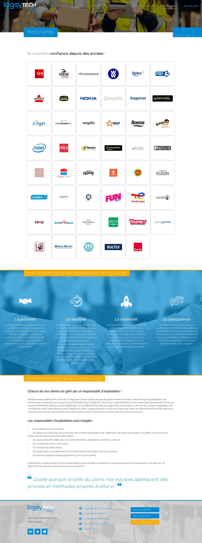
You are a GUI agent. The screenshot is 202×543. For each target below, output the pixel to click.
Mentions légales (88, 540)
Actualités (191, 6)
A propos (97, 6)
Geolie (188, 35)
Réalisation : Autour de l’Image (108, 540)
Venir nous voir (141, 515)
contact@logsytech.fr (145, 522)
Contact (177, 35)
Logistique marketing (96, 518)
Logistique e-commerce (98, 508)
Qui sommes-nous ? (96, 523)
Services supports (143, 6)
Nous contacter (141, 509)
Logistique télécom (95, 513)
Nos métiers (117, 6)
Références (170, 6)
